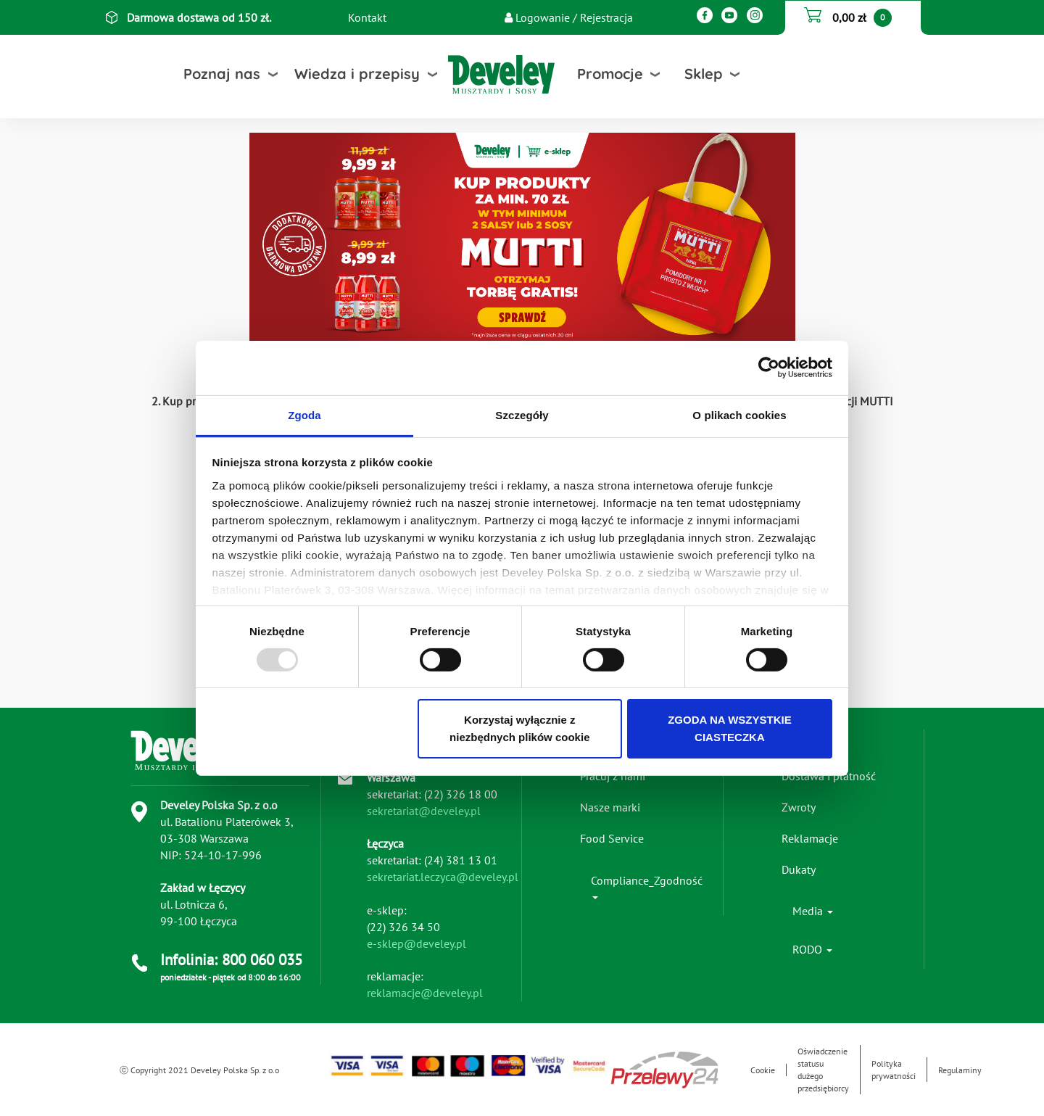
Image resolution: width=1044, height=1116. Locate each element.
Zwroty (799, 807)
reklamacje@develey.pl (425, 992)
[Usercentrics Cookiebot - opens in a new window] (768, 368)
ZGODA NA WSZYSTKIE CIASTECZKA (730, 728)
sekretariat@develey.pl (424, 810)
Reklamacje (810, 838)
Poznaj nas (221, 74)
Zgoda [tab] (304, 414)
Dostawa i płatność (829, 776)
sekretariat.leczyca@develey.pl (442, 876)
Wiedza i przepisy (357, 74)
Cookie (762, 1070)
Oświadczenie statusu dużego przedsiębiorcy (823, 1070)
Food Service (612, 838)
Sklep (703, 74)
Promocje (610, 74)
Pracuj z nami (612, 776)
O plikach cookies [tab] (739, 414)
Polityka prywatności (893, 1069)
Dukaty (799, 869)
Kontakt (367, 17)
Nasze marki (610, 807)
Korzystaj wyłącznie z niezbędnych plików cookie (519, 728)
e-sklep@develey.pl (416, 943)
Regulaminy (960, 1070)
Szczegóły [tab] (521, 414)
